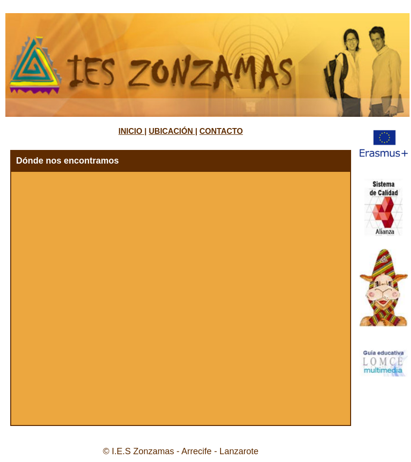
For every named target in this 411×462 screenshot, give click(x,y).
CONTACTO (221, 131)
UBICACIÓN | (173, 131)
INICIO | (132, 131)
